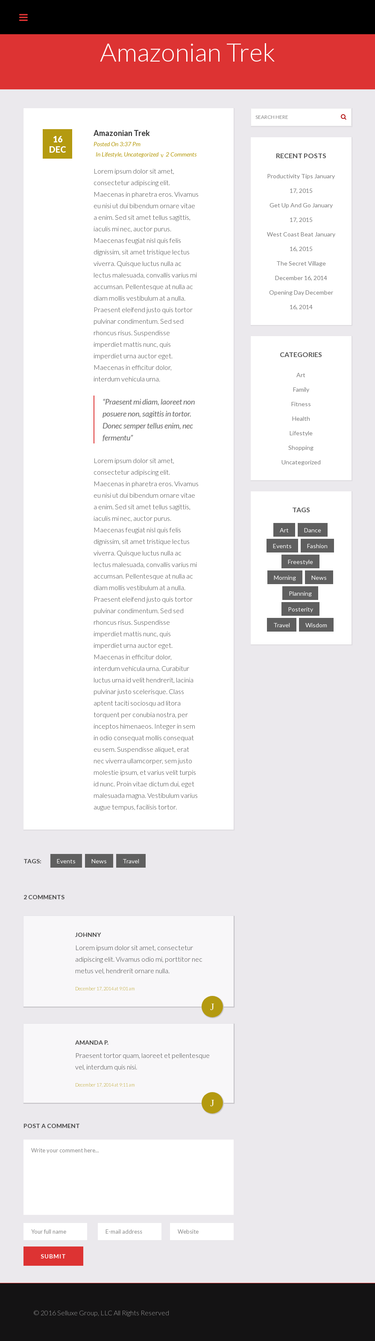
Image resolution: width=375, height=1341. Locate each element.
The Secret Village (301, 263)
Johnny (88, 934)
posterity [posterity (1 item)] (300, 609)
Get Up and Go (290, 205)
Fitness (301, 404)
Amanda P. (91, 1042)
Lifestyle (111, 154)
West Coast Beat (290, 234)
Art (300, 374)
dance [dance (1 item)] (312, 530)
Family (301, 389)
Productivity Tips (290, 176)
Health (301, 418)
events (66, 861)
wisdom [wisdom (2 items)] (316, 625)
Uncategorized (141, 154)
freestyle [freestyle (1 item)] (300, 561)
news (99, 861)
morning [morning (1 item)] (285, 577)
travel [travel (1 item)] (281, 625)
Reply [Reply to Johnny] (212, 1006)
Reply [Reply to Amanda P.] (212, 1103)
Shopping (300, 447)
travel (131, 861)
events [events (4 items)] (282, 545)
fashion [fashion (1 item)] (317, 545)
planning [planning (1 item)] (300, 593)
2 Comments (181, 154)
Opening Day (286, 292)
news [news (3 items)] (319, 577)
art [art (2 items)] (284, 530)
